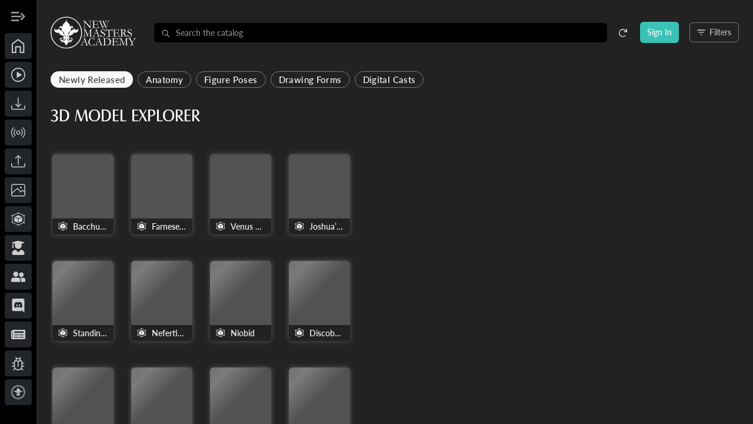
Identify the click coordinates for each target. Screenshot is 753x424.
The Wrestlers (373, 343)
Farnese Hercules (289, 231)
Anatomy (278, 79)
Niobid (699, 231)
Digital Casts (503, 79)
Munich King (622, 343)
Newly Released (206, 79)
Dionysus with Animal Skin (706, 343)
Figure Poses (345, 79)
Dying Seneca (539, 343)
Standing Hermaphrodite (455, 343)
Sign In (659, 32)
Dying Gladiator (291, 343)
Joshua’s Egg (456, 231)
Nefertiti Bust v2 (623, 231)
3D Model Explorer (239, 116)
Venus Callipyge (373, 231)
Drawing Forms (424, 79)
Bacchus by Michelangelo (206, 231)
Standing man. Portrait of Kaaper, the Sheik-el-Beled (541, 231)
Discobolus (207, 343)
